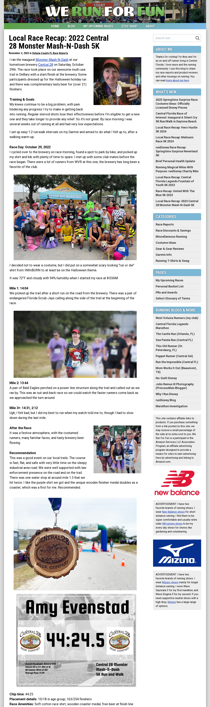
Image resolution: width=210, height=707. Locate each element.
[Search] (198, 38)
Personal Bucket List (170, 286)
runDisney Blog (166, 400)
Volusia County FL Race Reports (50, 53)
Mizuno (172, 602)
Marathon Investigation (172, 406)
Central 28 (45, 65)
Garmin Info (164, 254)
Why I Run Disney (167, 394)
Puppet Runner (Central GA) (174, 356)
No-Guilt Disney (166, 378)
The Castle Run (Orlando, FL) (175, 334)
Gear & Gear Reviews (170, 248)
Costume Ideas (166, 242)
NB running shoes (172, 523)
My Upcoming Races (98, 26)
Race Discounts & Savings (173, 230)
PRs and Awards (166, 292)
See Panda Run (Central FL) (174, 340)
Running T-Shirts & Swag (172, 260)
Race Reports (165, 224)
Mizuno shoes (170, 582)
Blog (71, 26)
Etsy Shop (129, 26)
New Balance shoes (173, 511)
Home (55, 26)
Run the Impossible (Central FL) (177, 362)
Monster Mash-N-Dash (52, 60)
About (150, 26)
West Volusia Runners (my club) (177, 318)
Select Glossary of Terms (173, 298)
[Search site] (173, 38)
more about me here (177, 80)
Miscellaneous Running (171, 236)
